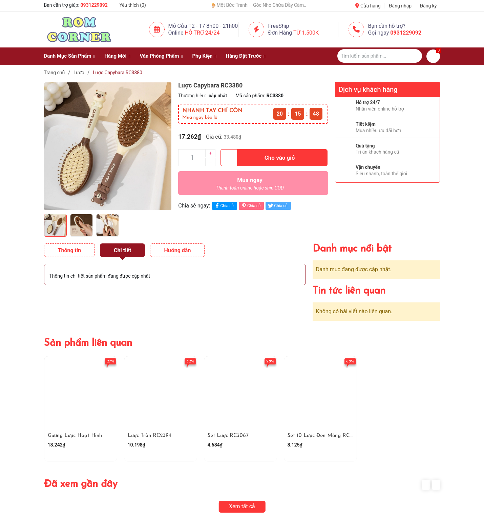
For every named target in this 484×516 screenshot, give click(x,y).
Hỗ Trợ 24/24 (202, 32)
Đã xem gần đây (81, 484)
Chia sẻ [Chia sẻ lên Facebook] (224, 205)
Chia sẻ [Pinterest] (250, 205)
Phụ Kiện (202, 56)
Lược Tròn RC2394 (149, 435)
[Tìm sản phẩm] (379, 56)
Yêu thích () (132, 5)
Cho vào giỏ (257, 157)
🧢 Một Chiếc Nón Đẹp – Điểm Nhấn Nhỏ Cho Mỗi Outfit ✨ (214, 5)
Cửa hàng (367, 5)
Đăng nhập (400, 5)
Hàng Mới (115, 56)
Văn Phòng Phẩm (159, 56)
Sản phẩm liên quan (88, 343)
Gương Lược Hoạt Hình (75, 435)
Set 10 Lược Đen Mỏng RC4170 (324, 435)
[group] (108, 146)
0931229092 (94, 5)
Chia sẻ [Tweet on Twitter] (277, 205)
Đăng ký (428, 5)
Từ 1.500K (306, 32)
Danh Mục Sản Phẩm (67, 56)
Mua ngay (249, 185)
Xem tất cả (242, 506)
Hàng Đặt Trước (244, 56)
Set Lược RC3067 (228, 435)
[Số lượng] (191, 157)
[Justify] (413, 56)
